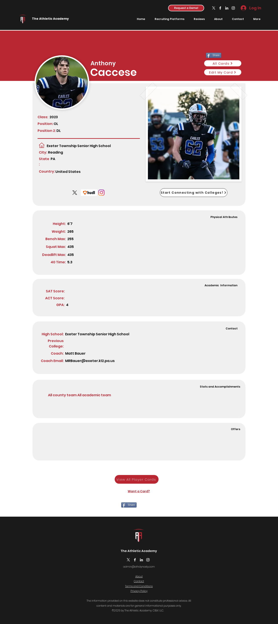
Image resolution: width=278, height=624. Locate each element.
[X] (214, 8)
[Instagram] (233, 8)
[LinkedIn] (227, 8)
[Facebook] (220, 8)
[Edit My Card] (223, 72)
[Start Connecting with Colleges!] (193, 192)
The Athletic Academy (50, 18)
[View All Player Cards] (137, 479)
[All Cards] (223, 63)
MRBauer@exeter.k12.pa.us (90, 360)
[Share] (129, 505)
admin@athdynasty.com (139, 566)
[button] (186, 8)
